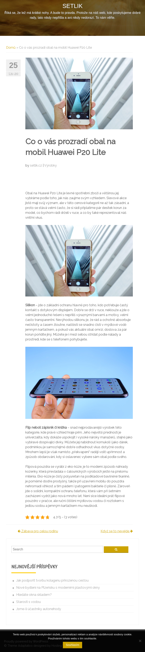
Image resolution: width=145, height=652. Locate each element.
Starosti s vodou (28, 602)
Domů (11, 47)
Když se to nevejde (117, 531)
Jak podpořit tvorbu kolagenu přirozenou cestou (52, 580)
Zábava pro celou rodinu (38, 531)
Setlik (72, 6)
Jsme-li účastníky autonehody (38, 609)
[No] (140, 641)
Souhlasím (72, 645)
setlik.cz (36, 165)
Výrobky (50, 165)
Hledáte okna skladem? (34, 595)
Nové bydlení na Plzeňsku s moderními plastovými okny (58, 587)
